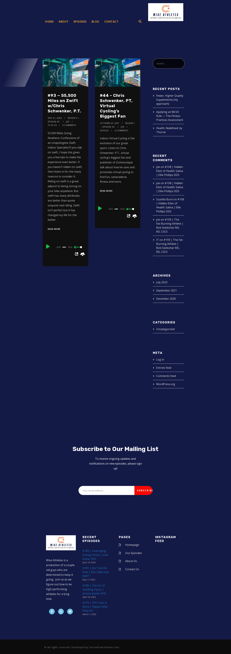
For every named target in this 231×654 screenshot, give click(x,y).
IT (157, 240)
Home (49, 21)
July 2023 (161, 282)
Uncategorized (165, 329)
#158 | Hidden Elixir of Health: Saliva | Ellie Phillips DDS (169, 171)
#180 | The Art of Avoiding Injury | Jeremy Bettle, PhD (94, 589)
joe (67, 121)
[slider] (80, 250)
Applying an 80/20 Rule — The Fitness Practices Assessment (169, 116)
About (64, 21)
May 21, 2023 (55, 118)
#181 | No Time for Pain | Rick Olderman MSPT (96, 572)
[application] (65, 247)
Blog (95, 21)
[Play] (48, 246)
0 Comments (69, 125)
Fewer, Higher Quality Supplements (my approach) (169, 100)
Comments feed (166, 376)
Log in (160, 359)
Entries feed (163, 368)
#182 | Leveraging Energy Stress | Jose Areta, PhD (95, 555)
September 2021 (166, 290)
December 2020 (166, 298)
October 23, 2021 (109, 123)
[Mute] (75, 247)
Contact (111, 21)
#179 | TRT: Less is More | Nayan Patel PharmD (95, 607)
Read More (54, 229)
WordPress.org (165, 384)
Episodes (80, 21)
